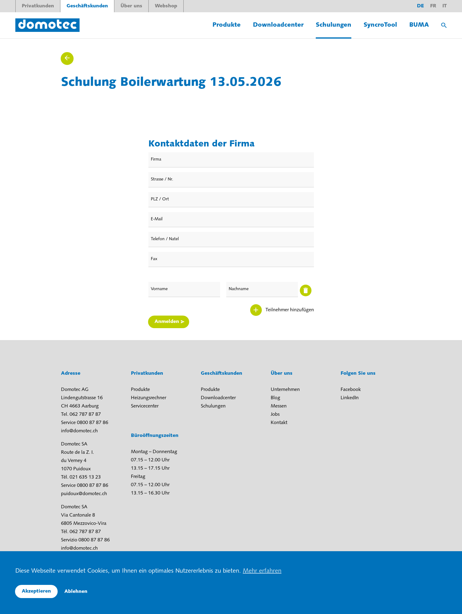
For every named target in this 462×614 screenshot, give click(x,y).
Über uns (131, 6)
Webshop (166, 6)
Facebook (351, 389)
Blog (275, 398)
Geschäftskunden (87, 6)
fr (433, 6)
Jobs (275, 414)
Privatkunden (38, 6)
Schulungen (333, 25)
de (420, 6)
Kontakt (279, 422)
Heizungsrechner (148, 398)
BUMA (419, 25)
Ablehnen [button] (75, 591)
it (444, 6)
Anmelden (167, 321)
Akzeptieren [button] (36, 591)
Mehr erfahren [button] (262, 571)
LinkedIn (350, 398)
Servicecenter (144, 406)
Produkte (226, 25)
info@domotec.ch (79, 431)
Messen (279, 406)
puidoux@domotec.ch (84, 493)
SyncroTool (380, 25)
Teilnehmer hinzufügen (289, 310)
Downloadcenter (278, 25)
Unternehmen (285, 389)
